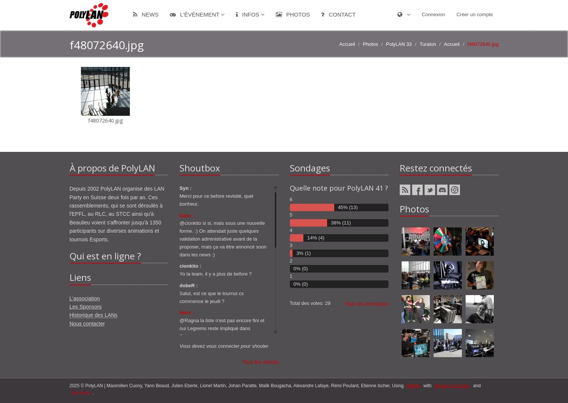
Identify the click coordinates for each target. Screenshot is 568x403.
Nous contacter (87, 324)
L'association (85, 298)
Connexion (433, 14)
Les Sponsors (86, 307)
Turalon (428, 44)
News (145, 14)
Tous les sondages (366, 304)
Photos (293, 14)
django (413, 385)
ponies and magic (452, 385)
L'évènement (197, 14)
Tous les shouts (260, 362)
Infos (250, 14)
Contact (338, 14)
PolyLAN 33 (399, 44)
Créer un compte (475, 14)
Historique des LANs (94, 315)
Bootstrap (81, 392)
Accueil (347, 44)
